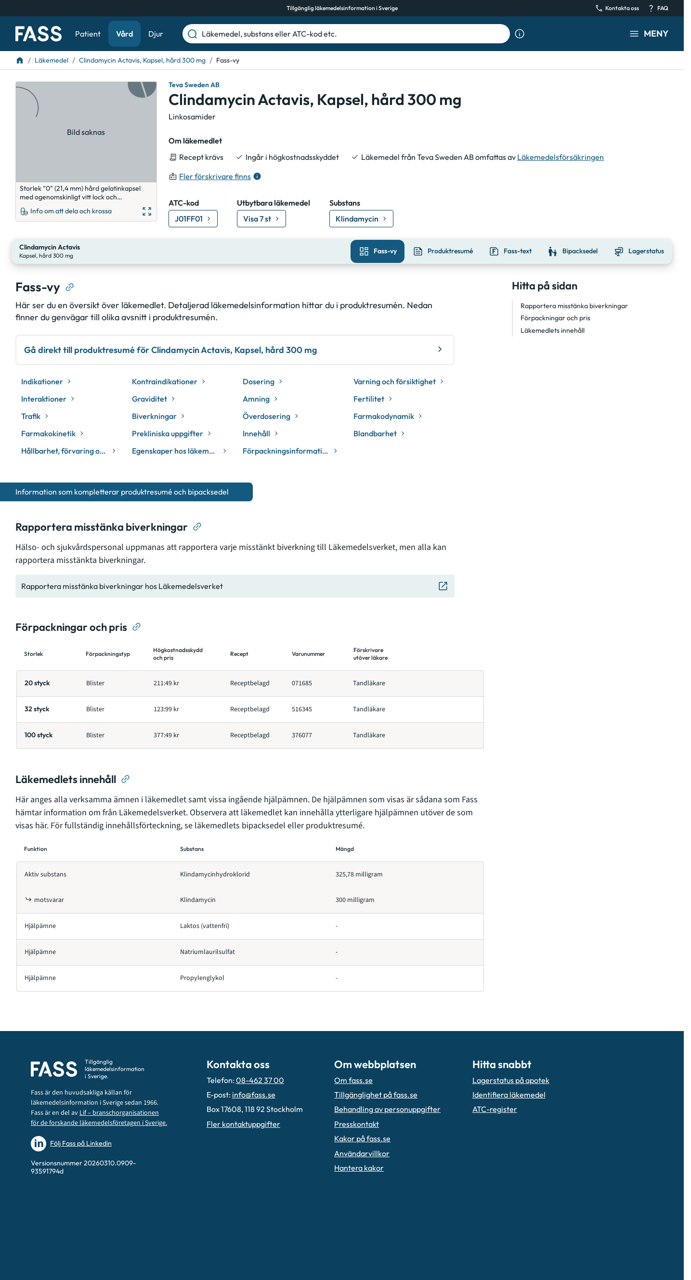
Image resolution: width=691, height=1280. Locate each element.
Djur (155, 34)
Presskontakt (356, 1123)
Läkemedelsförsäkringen (560, 157)
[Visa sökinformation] (519, 33)
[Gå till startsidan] (38, 33)
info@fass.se (253, 1093)
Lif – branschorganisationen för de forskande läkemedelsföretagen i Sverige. (99, 1116)
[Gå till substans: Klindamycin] (361, 218)
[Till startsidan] (19, 60)
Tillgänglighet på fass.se (375, 1093)
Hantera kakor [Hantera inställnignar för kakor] (359, 1167)
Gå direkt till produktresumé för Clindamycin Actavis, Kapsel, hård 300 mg (235, 348)
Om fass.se (353, 1079)
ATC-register (494, 1108)
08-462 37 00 (260, 1079)
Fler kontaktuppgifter (243, 1123)
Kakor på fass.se (362, 1137)
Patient (88, 34)
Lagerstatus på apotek (510, 1079)
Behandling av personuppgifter (387, 1108)
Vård (124, 34)
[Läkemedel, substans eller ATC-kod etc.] (354, 33)
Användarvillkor (362, 1152)
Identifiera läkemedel (509, 1093)
